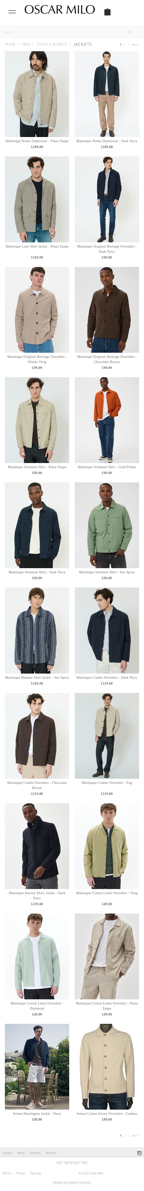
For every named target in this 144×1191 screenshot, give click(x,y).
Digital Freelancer (79, 1182)
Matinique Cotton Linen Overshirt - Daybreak (37, 1006)
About (21, 1153)
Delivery (35, 1153)
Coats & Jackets (51, 45)
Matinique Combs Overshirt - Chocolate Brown (37, 785)
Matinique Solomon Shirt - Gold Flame (107, 467)
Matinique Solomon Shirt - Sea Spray (107, 572)
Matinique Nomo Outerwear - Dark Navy (106, 141)
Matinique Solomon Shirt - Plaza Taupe (37, 467)
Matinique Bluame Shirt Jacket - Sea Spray (37, 677)
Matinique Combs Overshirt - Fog (107, 783)
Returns (51, 1153)
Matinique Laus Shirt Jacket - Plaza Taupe (37, 246)
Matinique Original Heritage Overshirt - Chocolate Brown (107, 359)
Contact (7, 1153)
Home (10, 45)
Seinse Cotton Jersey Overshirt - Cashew (107, 1114)
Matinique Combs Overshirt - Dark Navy (107, 677)
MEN (26, 45)
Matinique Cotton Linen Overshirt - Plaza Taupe (107, 1006)
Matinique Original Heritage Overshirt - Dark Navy (107, 249)
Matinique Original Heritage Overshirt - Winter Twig (37, 359)
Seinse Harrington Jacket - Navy (37, 1114)
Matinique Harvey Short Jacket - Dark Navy (37, 895)
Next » (135, 44)
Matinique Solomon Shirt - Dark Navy (37, 572)
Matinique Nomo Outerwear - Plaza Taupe (37, 141)
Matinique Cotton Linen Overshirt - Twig (107, 893)
